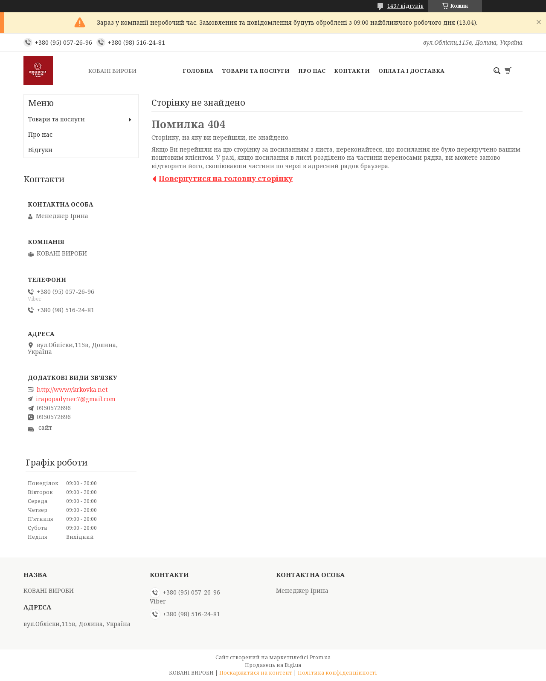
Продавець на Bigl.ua (273, 665)
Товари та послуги (256, 71)
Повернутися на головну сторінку (226, 178)
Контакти (352, 71)
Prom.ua (320, 657)
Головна (198, 71)
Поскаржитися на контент (255, 672)
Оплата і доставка (411, 71)
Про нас (311, 71)
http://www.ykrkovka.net (72, 389)
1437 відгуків (405, 5)
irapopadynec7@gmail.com (76, 399)
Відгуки (40, 150)
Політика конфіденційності (337, 672)
